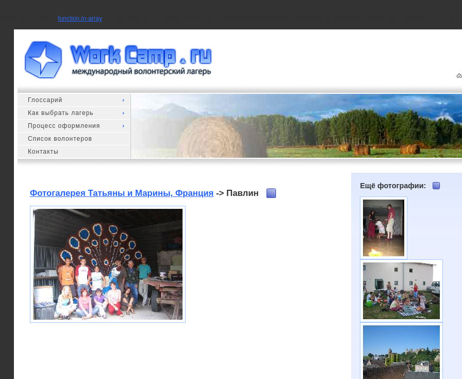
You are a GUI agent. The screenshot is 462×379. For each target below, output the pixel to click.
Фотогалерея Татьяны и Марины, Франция (121, 193)
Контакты (43, 151)
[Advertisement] (260, 270)
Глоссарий (45, 100)
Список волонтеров (60, 138)
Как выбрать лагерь (61, 113)
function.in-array (80, 18)
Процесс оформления (64, 125)
